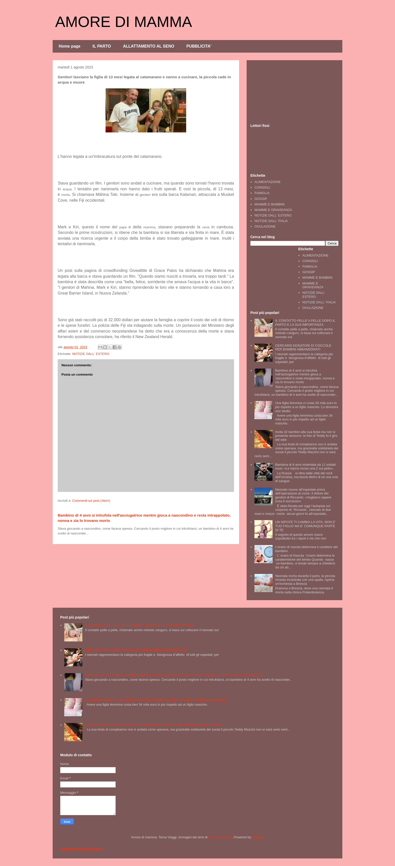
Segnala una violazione (81, 849)
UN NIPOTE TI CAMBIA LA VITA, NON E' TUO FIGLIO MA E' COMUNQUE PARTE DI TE (305, 526)
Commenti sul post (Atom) (91, 500)
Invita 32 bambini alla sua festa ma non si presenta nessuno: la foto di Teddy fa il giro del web (306, 436)
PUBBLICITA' (199, 46)
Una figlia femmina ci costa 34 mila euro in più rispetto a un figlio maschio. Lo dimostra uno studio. (306, 407)
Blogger (257, 837)
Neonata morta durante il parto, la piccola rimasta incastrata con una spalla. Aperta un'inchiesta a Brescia (305, 580)
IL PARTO (101, 46)
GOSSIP (260, 199)
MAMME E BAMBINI (269, 204)
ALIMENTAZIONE (267, 182)
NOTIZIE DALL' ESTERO (90, 354)
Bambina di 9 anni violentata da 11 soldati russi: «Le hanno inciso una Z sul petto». (305, 467)
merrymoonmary (220, 837)
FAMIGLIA (262, 193)
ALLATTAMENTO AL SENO (148, 46)
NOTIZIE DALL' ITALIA (271, 221)
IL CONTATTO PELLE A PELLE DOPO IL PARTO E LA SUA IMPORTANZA (305, 323)
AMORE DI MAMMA (123, 21)
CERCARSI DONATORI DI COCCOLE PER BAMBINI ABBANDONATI (303, 347)
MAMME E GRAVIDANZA (273, 210)
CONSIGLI (262, 187)
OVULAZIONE (265, 226)
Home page (69, 46)
